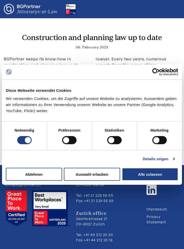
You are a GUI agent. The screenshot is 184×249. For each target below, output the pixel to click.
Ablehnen (34, 174)
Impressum (156, 209)
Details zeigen (155, 159)
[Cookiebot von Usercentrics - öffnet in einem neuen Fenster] (156, 72)
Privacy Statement (156, 219)
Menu (175, 9)
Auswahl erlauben (92, 174)
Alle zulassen (150, 174)
